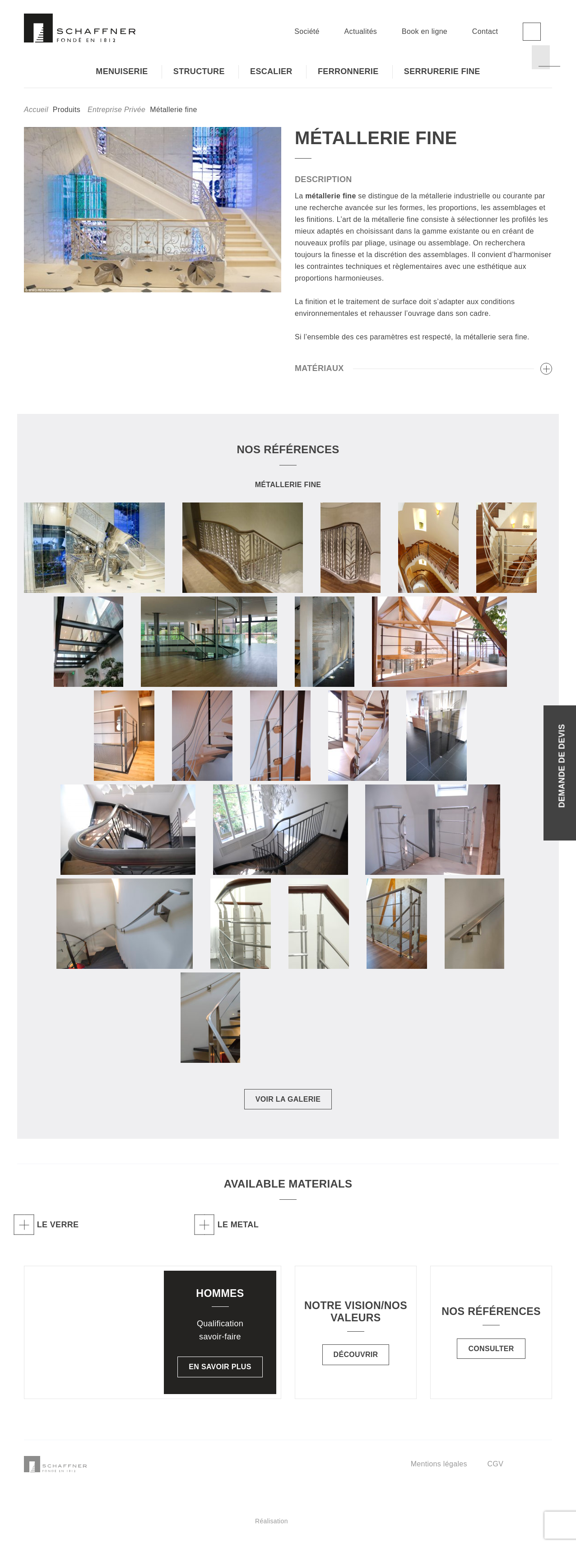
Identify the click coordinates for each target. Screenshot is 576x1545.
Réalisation (324, 1521)
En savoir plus (220, 1367)
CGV (496, 1464)
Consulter (491, 1348)
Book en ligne (424, 31)
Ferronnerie (348, 71)
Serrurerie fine (442, 71)
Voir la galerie (288, 1099)
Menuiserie (122, 71)
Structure (199, 71)
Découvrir (356, 1354)
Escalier (271, 71)
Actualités (360, 31)
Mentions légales (439, 1464)
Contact (485, 31)
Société (307, 31)
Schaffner (79, 28)
